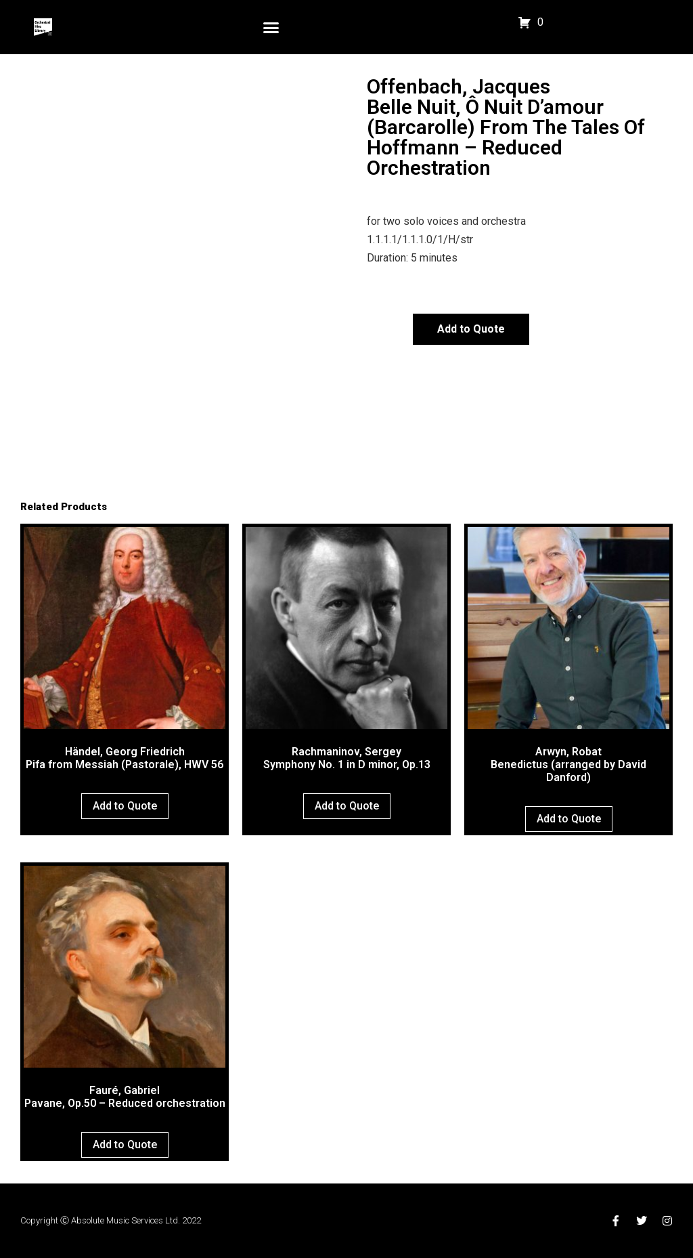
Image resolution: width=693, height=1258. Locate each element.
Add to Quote (471, 328)
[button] (271, 27)
